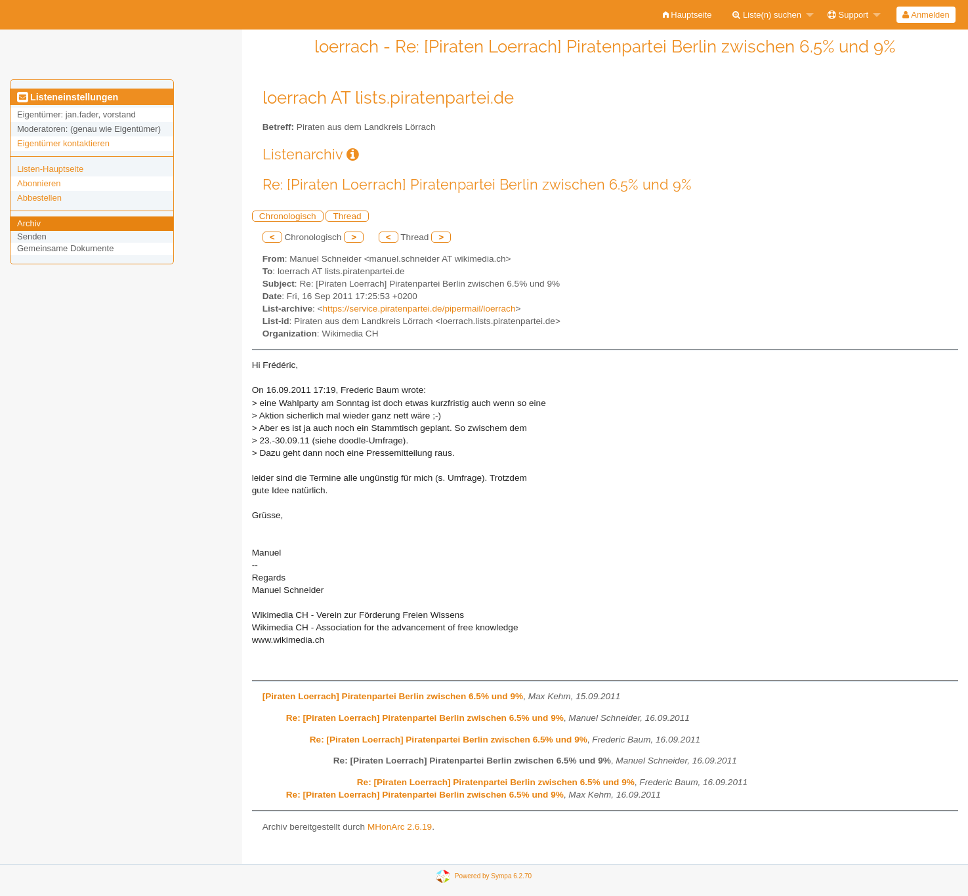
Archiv (29, 223)
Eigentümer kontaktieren (63, 143)
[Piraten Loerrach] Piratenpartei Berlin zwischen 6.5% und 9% (393, 696)
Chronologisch (287, 216)
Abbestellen (39, 198)
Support (848, 15)
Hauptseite (687, 15)
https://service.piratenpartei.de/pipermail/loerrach (419, 309)
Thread (347, 216)
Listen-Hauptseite (50, 169)
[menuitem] (687, 15)
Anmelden (925, 15)
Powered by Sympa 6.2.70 (493, 876)
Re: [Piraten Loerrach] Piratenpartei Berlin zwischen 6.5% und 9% (425, 718)
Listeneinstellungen (67, 97)
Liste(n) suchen (766, 15)
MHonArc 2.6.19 (400, 827)
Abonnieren (39, 183)
